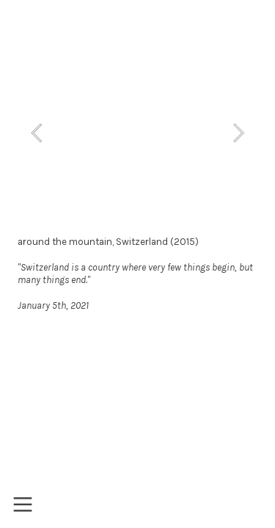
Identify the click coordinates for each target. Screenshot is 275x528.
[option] (137, 133)
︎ (22, 504)
